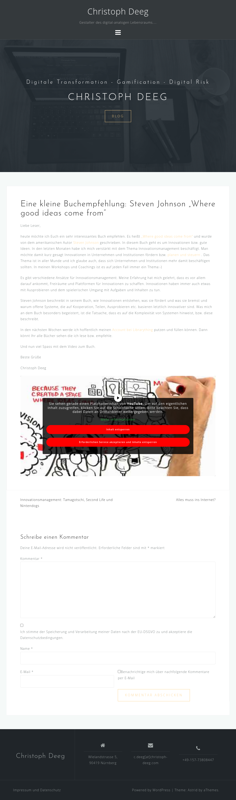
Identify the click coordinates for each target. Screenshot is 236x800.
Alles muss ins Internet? (196, 500)
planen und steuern (184, 255)
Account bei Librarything (132, 330)
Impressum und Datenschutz (37, 790)
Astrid (193, 790)
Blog (118, 116)
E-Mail (26, 672)
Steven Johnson (86, 242)
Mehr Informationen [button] (118, 419)
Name (26, 648)
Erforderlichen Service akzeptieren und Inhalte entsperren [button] (118, 442)
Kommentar (31, 558)
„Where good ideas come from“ (167, 236)
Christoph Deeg (117, 11)
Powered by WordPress (151, 790)
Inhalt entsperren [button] (118, 429)
